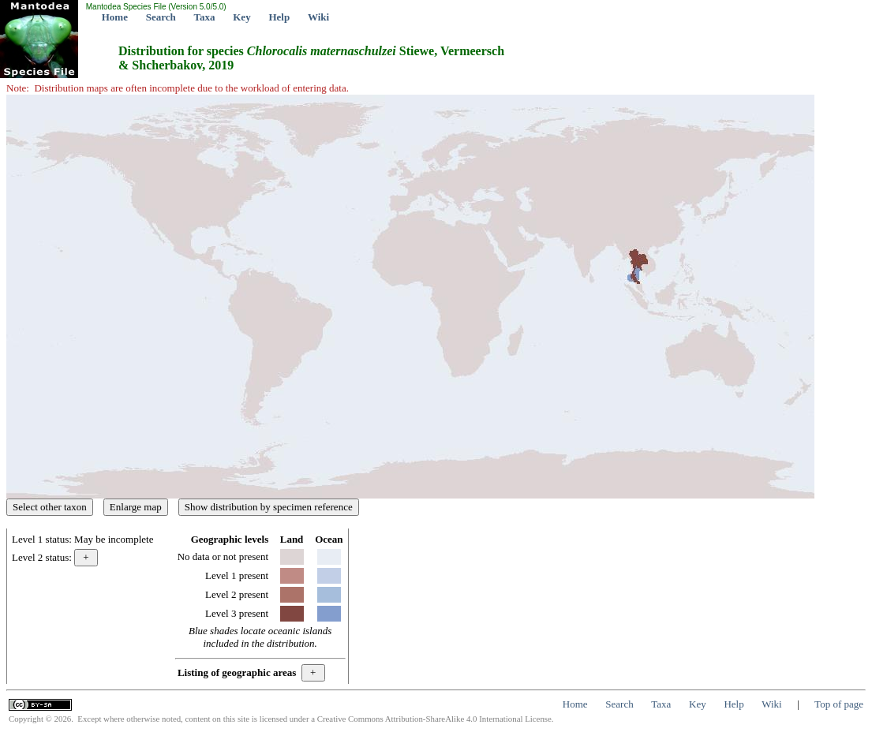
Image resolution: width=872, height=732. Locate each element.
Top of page (838, 704)
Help (279, 17)
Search (161, 17)
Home (115, 17)
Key (241, 17)
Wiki (318, 17)
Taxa (204, 17)
